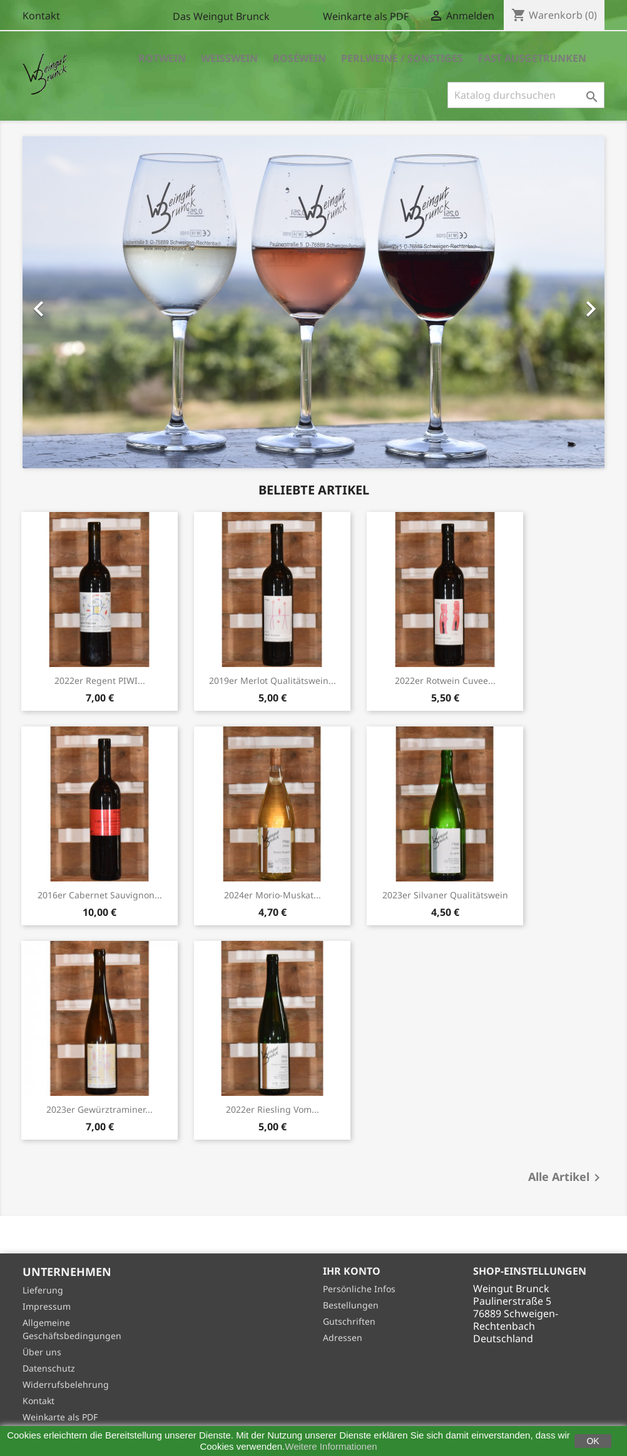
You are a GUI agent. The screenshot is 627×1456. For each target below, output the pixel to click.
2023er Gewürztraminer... (99, 1109)
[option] (313, 302)
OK (592, 1441)
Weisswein (229, 58)
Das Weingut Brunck (221, 16)
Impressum (47, 1306)
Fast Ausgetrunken (532, 58)
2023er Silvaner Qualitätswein (445, 895)
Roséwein (299, 58)
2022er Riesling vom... (272, 1109)
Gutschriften (349, 1321)
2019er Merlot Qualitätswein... (272, 680)
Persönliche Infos (359, 1289)
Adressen (342, 1337)
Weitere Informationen (331, 1446)
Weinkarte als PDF (366, 16)
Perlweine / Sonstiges (402, 58)
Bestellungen (351, 1305)
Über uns (42, 1352)
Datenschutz (49, 1368)
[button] (66, 302)
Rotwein (162, 58)
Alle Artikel (566, 1177)
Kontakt (41, 16)
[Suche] (525, 95)
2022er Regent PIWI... (99, 680)
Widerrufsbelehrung (66, 1384)
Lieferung (43, 1290)
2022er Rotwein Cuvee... (445, 680)
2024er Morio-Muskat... (272, 895)
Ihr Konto (351, 1271)
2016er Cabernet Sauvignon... (100, 895)
